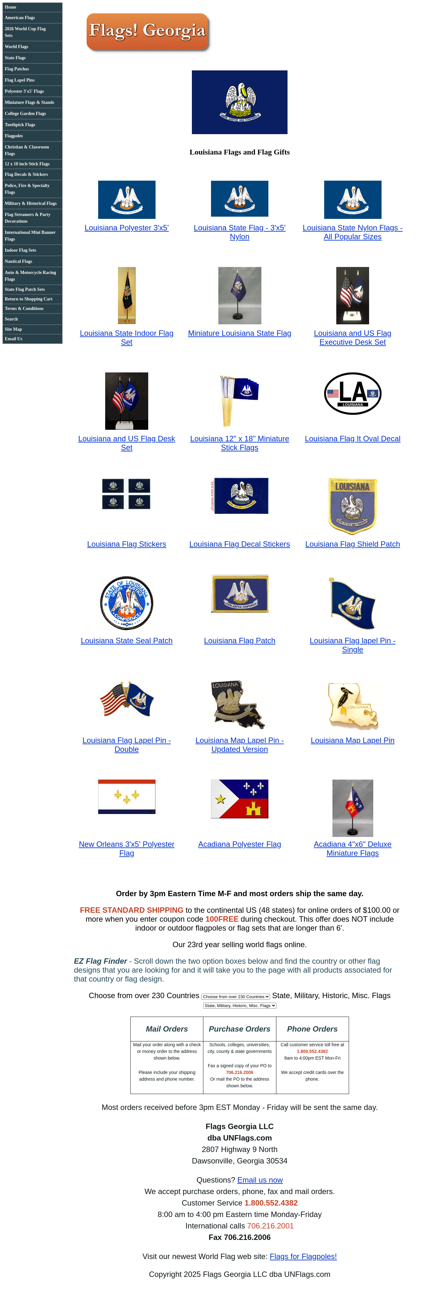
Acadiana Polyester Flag (239, 844)
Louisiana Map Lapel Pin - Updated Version (239, 744)
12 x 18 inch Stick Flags (27, 164)
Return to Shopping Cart (29, 299)
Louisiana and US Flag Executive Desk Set (352, 337)
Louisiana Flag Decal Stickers (239, 544)
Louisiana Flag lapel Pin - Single (353, 645)
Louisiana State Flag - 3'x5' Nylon (240, 232)
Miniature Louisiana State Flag (239, 333)
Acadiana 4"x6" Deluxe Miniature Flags (353, 848)
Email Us (13, 338)
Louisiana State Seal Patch (126, 640)
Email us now (260, 1180)
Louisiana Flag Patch (239, 640)
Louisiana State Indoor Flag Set (127, 337)
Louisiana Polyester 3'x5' (127, 227)
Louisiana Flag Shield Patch (352, 544)
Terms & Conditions (24, 308)
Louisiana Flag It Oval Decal (352, 438)
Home (10, 7)
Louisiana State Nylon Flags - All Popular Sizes (353, 232)
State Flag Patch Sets (25, 289)
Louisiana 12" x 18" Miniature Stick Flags (239, 443)
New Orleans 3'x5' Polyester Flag (127, 848)
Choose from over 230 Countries (144, 995)
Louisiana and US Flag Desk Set (126, 443)
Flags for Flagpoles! (303, 1256)
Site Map (13, 329)
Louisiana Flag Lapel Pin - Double (127, 744)
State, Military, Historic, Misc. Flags (331, 995)
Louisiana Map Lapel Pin (353, 740)
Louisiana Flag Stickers (126, 544)
